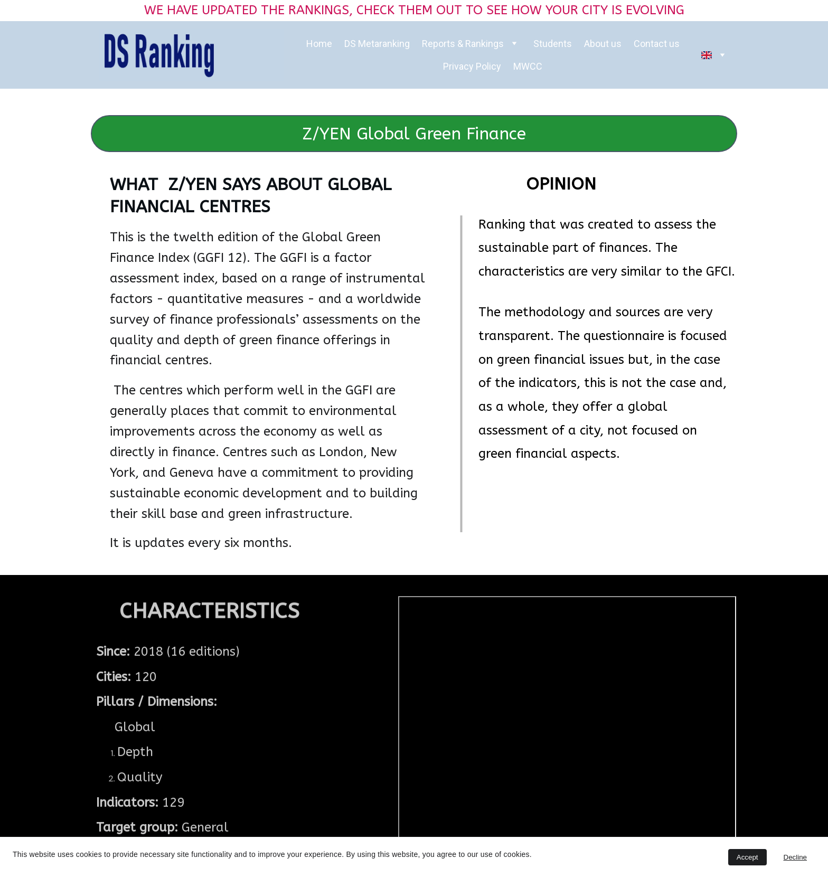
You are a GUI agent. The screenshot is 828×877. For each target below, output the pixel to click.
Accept (747, 857)
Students (552, 43)
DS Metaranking (377, 43)
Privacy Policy (472, 66)
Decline (795, 857)
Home (319, 43)
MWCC (527, 66)
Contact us (657, 43)
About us (603, 43)
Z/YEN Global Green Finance (414, 134)
